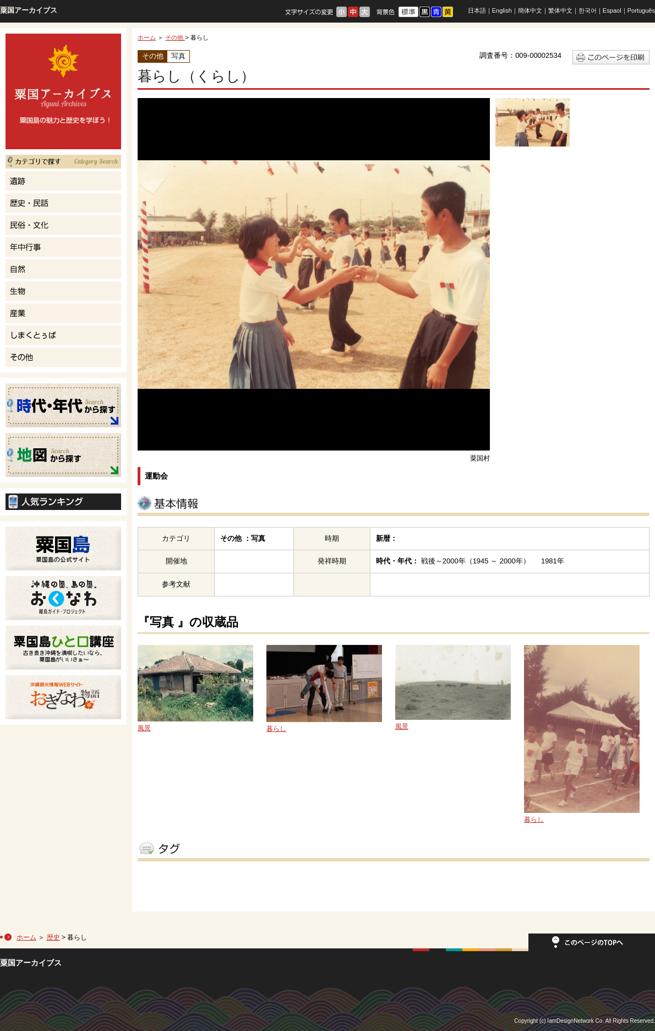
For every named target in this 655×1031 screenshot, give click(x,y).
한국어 (587, 10)
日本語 (477, 10)
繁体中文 (560, 10)
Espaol (612, 10)
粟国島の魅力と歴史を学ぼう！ (63, 91)
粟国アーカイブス (28, 10)
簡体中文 (530, 10)
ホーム (147, 37)
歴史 (53, 937)
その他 (175, 37)
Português (641, 10)
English (502, 10)
